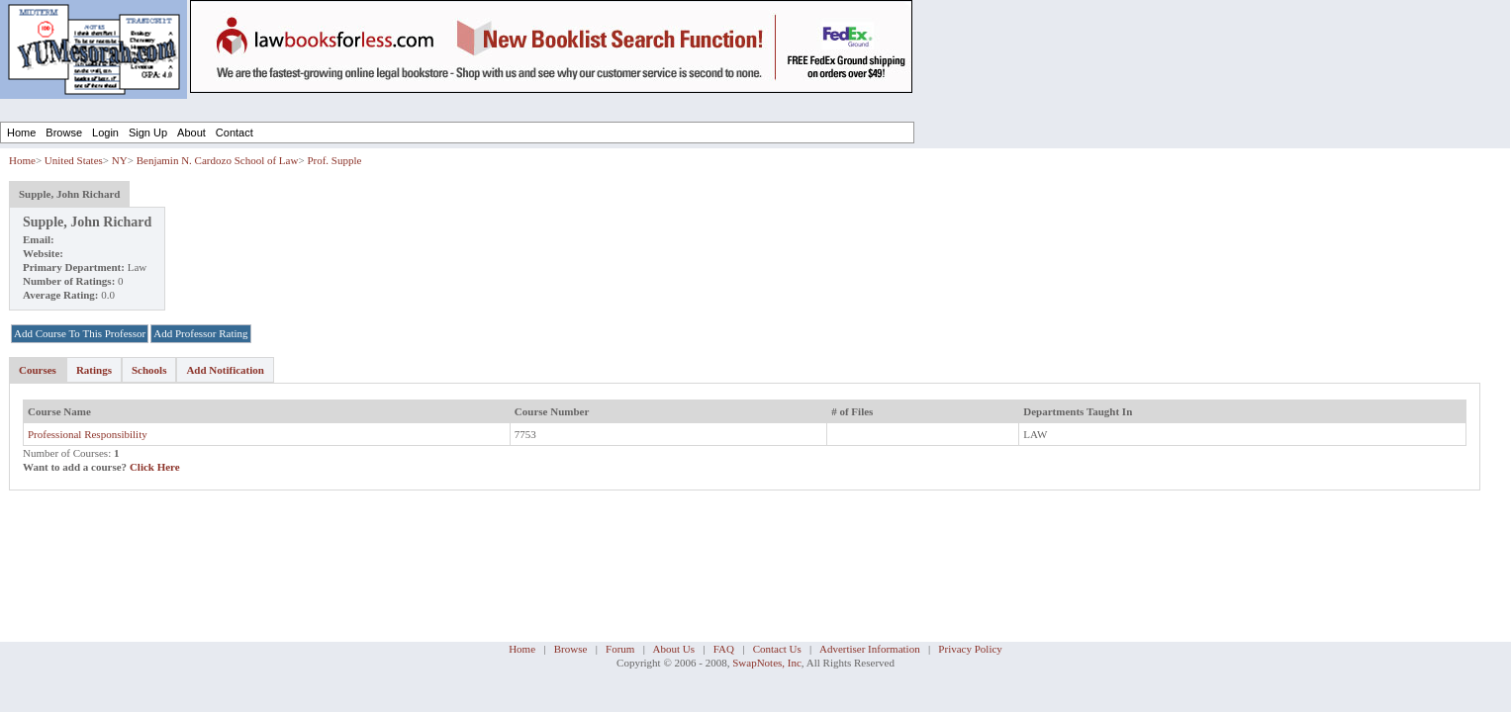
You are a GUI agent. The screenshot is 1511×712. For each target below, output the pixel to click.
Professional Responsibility (87, 434)
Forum (620, 649)
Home (21, 132)
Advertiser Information (869, 649)
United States (74, 160)
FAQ (723, 649)
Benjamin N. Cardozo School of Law (218, 160)
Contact (234, 132)
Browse (64, 132)
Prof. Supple (334, 160)
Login (105, 132)
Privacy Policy (969, 649)
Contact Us (777, 649)
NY (120, 160)
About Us (674, 649)
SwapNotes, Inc (767, 662)
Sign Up (148, 132)
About (191, 132)
